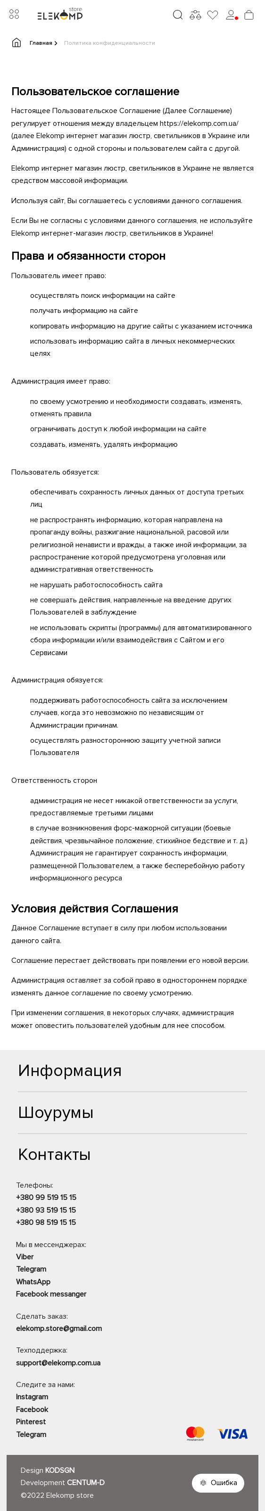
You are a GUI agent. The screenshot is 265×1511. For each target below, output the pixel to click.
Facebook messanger (51, 1294)
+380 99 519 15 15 (46, 1197)
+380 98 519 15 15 (46, 1222)
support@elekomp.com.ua (58, 1363)
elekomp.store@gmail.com (59, 1328)
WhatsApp (33, 1282)
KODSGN (60, 1470)
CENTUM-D (86, 1482)
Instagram (32, 1397)
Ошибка (224, 1482)
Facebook (32, 1409)
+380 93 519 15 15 (46, 1210)
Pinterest (31, 1422)
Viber (24, 1257)
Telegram (31, 1269)
